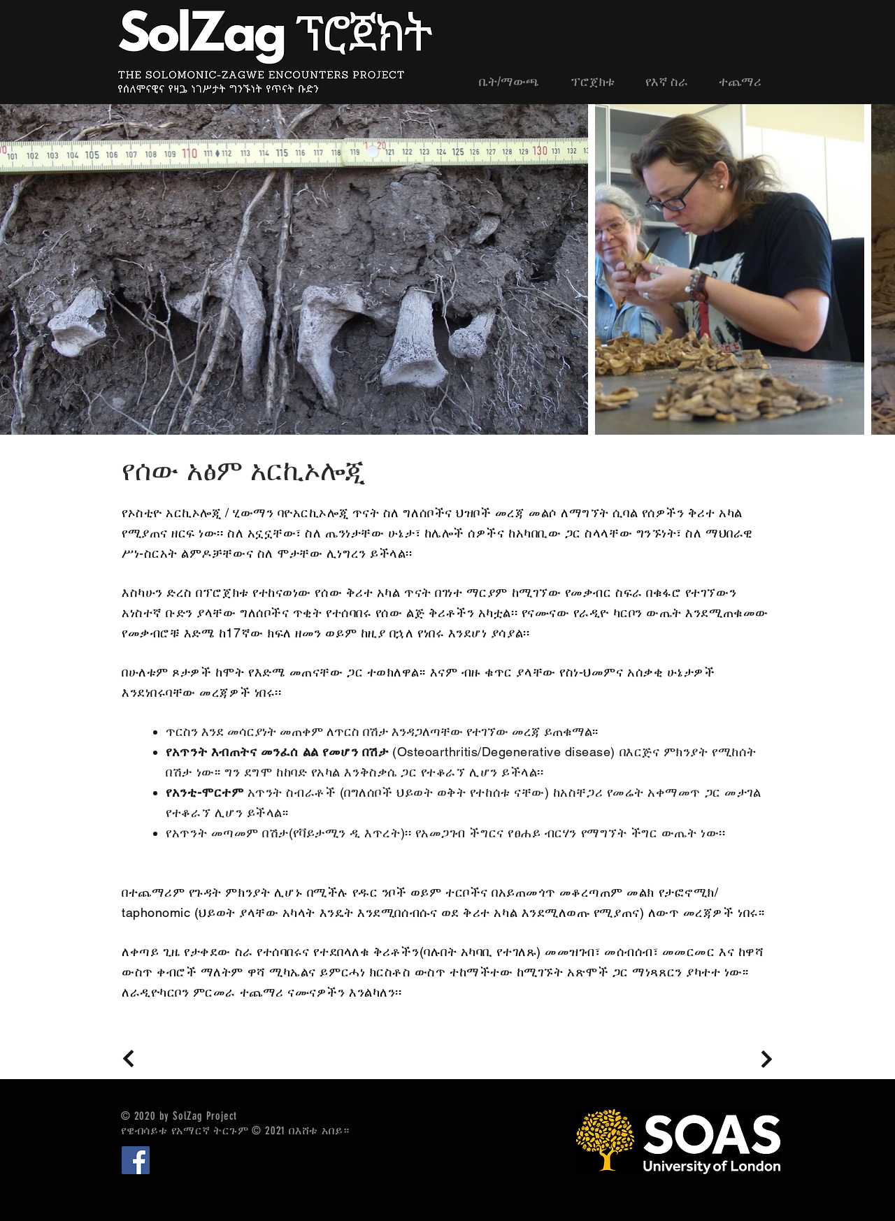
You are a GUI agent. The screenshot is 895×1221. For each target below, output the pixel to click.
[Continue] (128, 1058)
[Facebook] (136, 1160)
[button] (745, 82)
